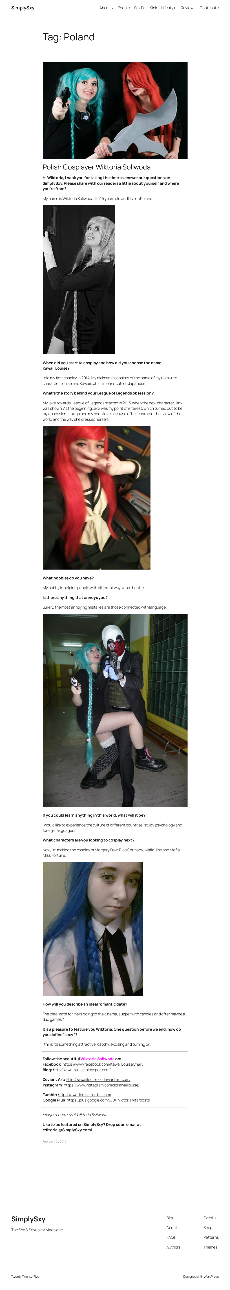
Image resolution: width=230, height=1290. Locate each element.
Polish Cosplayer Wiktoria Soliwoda (97, 167)
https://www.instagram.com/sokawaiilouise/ (101, 1085)
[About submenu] (112, 8)
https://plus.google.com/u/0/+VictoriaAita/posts (108, 1100)
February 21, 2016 (54, 1141)
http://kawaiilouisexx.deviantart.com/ (98, 1079)
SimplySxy (23, 7)
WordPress (211, 1276)
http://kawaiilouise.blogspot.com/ (82, 1069)
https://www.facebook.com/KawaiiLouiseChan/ (103, 1064)
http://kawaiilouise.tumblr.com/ (84, 1094)
